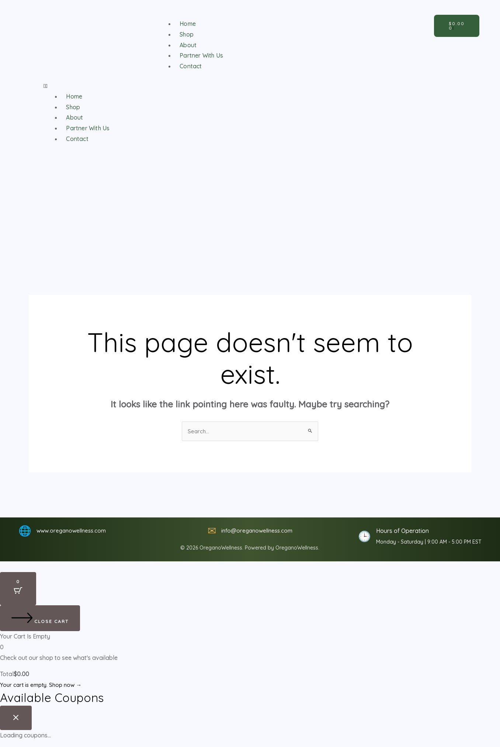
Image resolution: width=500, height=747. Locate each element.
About (186, 45)
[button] (193, 85)
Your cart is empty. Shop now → (43, 685)
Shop (185, 34)
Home (186, 23)
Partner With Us (201, 55)
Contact (189, 66)
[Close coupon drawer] (16, 718)
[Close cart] (40, 619)
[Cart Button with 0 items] (18, 589)
